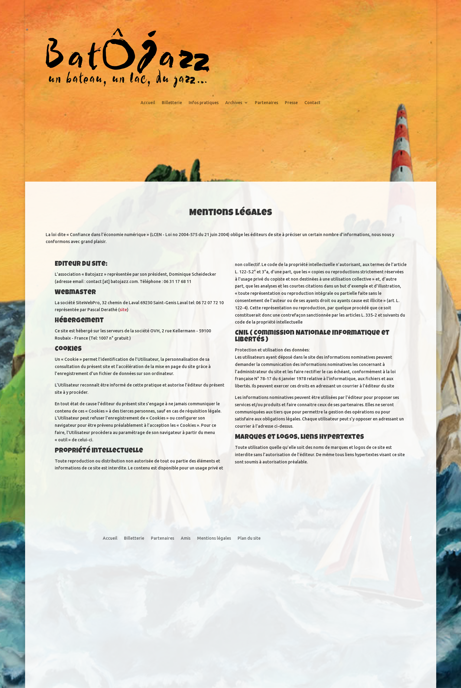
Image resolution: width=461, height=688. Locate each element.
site (123, 309)
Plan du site (249, 538)
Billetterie (172, 102)
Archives (233, 102)
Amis (185, 538)
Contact (312, 102)
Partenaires (266, 102)
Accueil (148, 102)
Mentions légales (214, 538)
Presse (291, 102)
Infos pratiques (204, 102)
